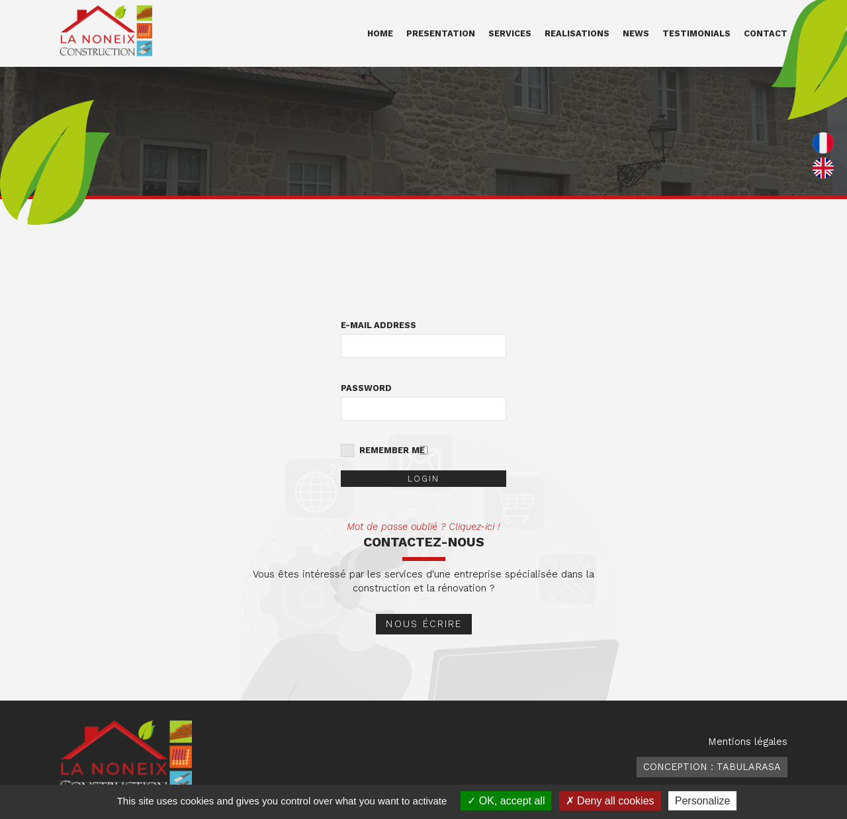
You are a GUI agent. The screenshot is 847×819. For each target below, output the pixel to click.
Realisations (577, 33)
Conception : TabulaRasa (712, 767)
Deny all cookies (610, 800)
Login (423, 479)
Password (366, 388)
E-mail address (378, 325)
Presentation (440, 33)
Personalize (703, 800)
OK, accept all (506, 800)
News (636, 33)
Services (509, 33)
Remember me (392, 450)
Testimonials (696, 33)
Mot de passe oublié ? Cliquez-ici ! (423, 527)
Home (380, 33)
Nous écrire (424, 624)
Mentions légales (747, 742)
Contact (765, 33)
